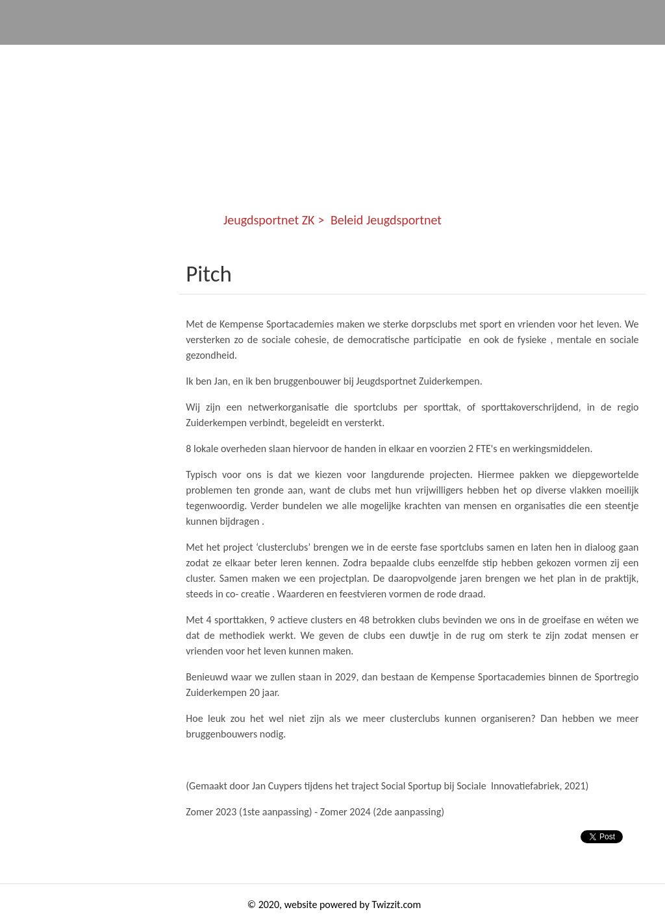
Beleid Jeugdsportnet (386, 220)
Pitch (209, 273)
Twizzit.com (396, 904)
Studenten (497, 58)
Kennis (418, 58)
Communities (171, 58)
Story (573, 58)
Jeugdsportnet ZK (60, 58)
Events (348, 58)
